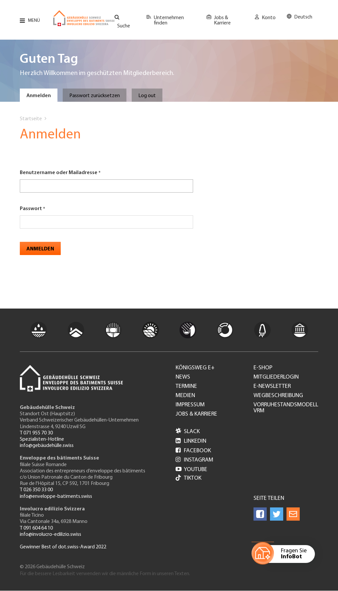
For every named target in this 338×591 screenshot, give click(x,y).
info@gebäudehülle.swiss (47, 445)
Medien (185, 396)
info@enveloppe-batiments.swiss (56, 496)
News (183, 377)
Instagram (194, 460)
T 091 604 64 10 (36, 528)
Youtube (191, 469)
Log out (147, 95)
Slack (188, 431)
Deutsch (303, 17)
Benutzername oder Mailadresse (58, 172)
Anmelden (38, 95)
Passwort (31, 208)
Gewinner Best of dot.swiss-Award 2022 (63, 547)
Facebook (193, 451)
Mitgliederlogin (276, 377)
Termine (186, 386)
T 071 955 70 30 (36, 433)
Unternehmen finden (169, 20)
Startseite (31, 119)
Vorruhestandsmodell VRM (286, 408)
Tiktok (188, 478)
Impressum (190, 405)
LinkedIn (191, 441)
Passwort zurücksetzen (94, 95)
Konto (269, 17)
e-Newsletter (272, 386)
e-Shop (263, 368)
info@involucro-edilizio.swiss (50, 534)
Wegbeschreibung (278, 396)
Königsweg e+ (195, 368)
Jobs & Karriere (222, 20)
